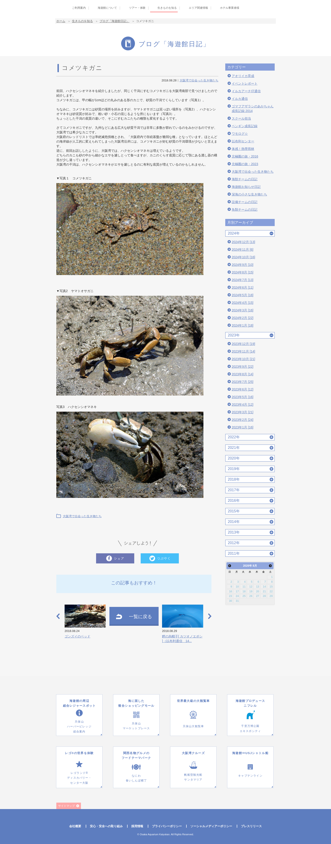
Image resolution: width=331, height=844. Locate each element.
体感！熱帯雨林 (243, 149)
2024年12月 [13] (243, 242)
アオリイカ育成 (243, 76)
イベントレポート (244, 83)
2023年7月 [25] (242, 382)
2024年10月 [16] (243, 257)
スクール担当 (241, 118)
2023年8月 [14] (242, 374)
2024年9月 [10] (242, 265)
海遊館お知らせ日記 (246, 187)
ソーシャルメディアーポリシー (211, 826)
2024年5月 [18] (242, 295)
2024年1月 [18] (242, 325)
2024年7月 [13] (242, 280)
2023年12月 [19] (243, 344)
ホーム (60, 21)
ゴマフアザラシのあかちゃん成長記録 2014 (253, 108)
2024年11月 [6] (242, 249)
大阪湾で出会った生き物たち (199, 80)
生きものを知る (82, 21)
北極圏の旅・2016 (245, 156)
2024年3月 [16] (242, 310)
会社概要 (75, 826)
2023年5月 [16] (242, 397)
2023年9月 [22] (242, 366)
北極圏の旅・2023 (245, 164)
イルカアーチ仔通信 (246, 91)
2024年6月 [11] (242, 287)
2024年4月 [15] (242, 302)
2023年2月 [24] (242, 420)
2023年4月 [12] (242, 404)
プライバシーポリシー (167, 826)
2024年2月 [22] (242, 318)
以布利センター (243, 141)
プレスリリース (251, 826)
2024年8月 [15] (242, 272)
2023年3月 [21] (242, 412)
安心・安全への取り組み (106, 826)
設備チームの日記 (244, 202)
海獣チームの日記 (244, 179)
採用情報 (137, 826)
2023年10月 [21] (243, 359)
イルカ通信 (240, 98)
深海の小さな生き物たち (249, 194)
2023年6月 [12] (242, 389)
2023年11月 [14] (243, 351)
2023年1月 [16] (242, 427)
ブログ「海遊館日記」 (114, 21)
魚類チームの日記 (244, 209)
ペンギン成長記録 (244, 126)
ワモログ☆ (240, 133)
